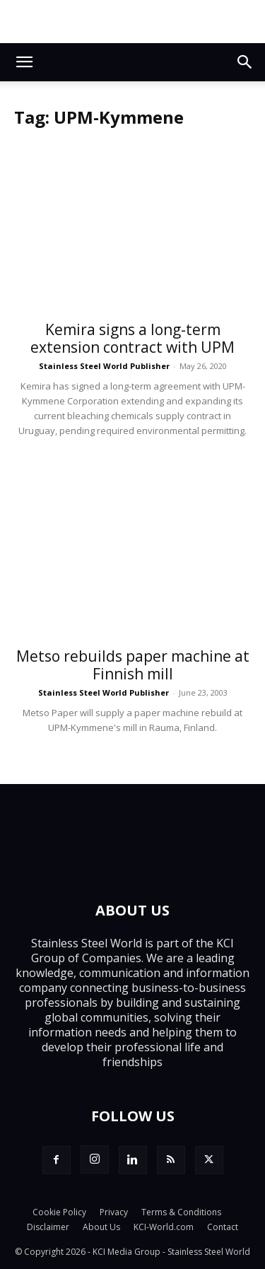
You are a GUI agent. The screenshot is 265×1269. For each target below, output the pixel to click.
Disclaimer (48, 1227)
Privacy (114, 1212)
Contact (222, 1227)
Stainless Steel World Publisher (104, 366)
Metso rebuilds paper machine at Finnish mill (132, 665)
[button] (24, 62)
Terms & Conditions (181, 1212)
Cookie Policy (59, 1212)
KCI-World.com (164, 1227)
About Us (101, 1227)
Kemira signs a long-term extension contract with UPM (132, 338)
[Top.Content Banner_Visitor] (132, 21)
